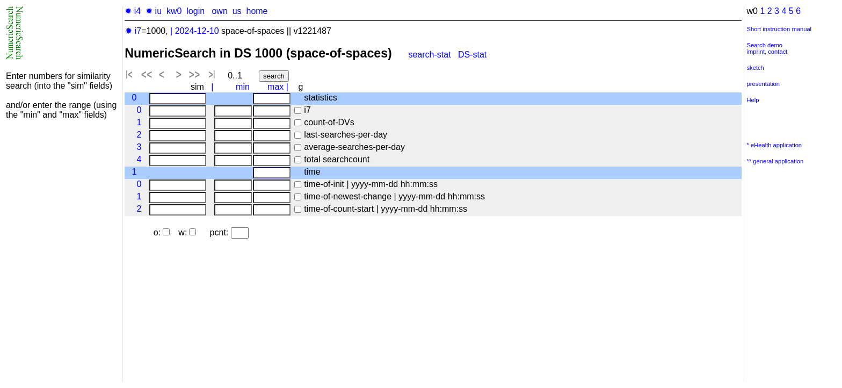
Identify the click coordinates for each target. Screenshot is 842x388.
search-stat (429, 54)
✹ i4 (133, 11)
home (256, 11)
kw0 (174, 11)
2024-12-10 (197, 30)
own (219, 11)
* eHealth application (774, 145)
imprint (755, 51)
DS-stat (473, 54)
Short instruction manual (778, 29)
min (243, 86)
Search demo (764, 45)
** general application (774, 161)
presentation (763, 84)
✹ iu (154, 11)
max (275, 86)
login (195, 11)
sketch (755, 67)
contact (777, 51)
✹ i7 (133, 30)
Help (752, 100)
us (237, 11)
